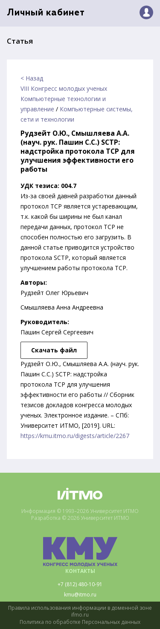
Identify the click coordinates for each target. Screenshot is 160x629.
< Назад (31, 78)
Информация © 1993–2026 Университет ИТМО (80, 511)
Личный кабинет (46, 13)
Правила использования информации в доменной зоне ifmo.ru (80, 612)
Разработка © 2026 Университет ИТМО (80, 518)
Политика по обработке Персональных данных (80, 622)
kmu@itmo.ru (80, 594)
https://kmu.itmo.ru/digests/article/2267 (74, 436)
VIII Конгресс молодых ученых (63, 88)
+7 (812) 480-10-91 (80, 584)
